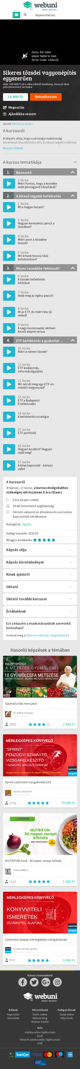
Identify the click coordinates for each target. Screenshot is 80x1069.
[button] (13, 148)
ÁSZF (40, 1036)
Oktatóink (13, 1018)
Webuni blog (39, 1018)
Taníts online (39, 1014)
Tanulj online (66, 1014)
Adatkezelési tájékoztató (40, 1032)
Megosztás (13, 107)
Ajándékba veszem (19, 114)
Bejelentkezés (45, 15)
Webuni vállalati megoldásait (47, 635)
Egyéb (26, 524)
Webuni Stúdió (40, 1022)
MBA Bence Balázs (22, 124)
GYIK (40, 1043)
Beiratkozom (46, 96)
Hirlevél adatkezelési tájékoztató (40, 1039)
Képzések (66, 1018)
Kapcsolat (13, 1014)
